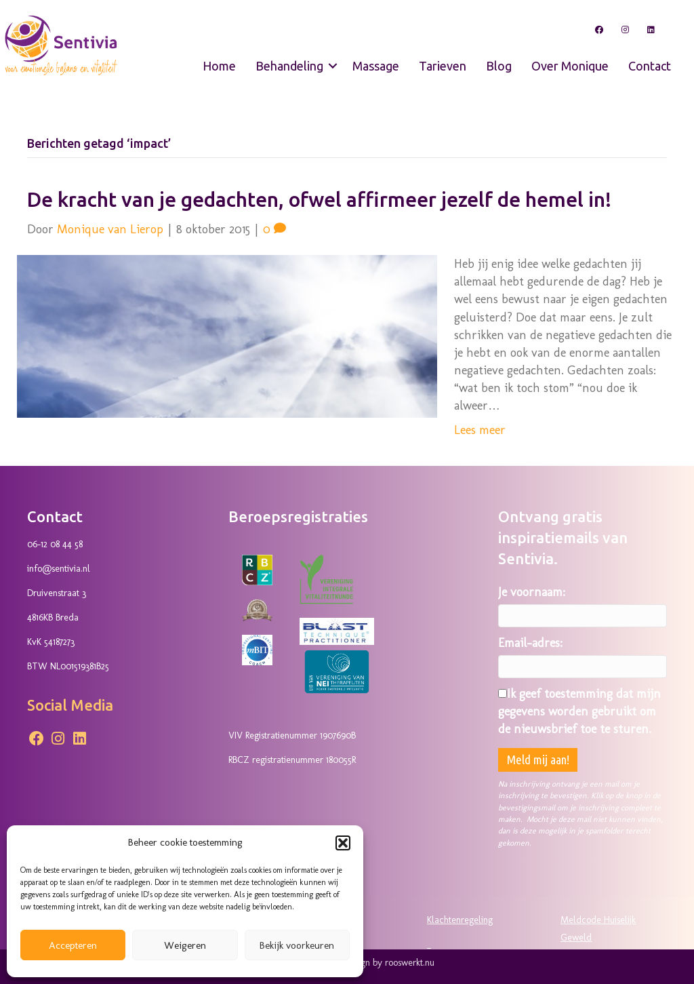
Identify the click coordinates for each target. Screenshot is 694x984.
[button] (343, 843)
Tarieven (442, 66)
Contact (649, 66)
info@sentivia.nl (58, 568)
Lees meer (480, 429)
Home (219, 66)
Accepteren (73, 945)
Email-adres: (530, 642)
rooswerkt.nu (409, 962)
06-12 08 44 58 (55, 544)
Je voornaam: (531, 592)
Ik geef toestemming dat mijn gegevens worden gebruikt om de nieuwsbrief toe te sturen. (579, 711)
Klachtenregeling (460, 920)
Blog (499, 66)
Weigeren (185, 945)
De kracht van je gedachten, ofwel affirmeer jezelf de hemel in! (319, 199)
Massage (375, 66)
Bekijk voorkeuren (297, 945)
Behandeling (289, 66)
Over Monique (570, 66)
